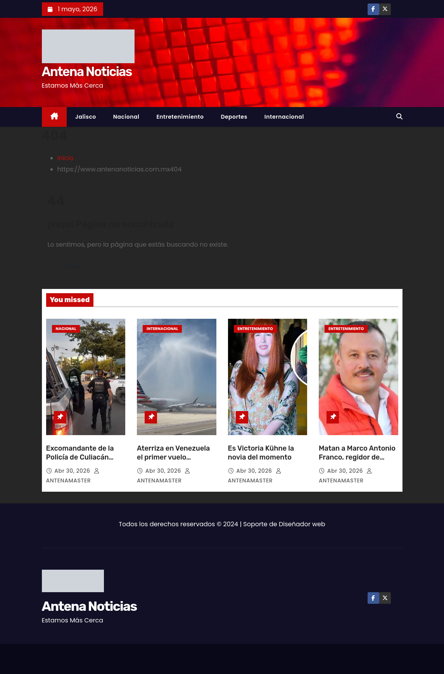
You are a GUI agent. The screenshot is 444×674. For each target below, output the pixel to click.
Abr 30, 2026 (73, 471)
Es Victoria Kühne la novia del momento (261, 453)
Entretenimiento (180, 117)
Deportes (234, 117)
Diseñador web (302, 524)
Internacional (284, 117)
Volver (72, 267)
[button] (399, 116)
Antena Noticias (87, 71)
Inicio (65, 158)
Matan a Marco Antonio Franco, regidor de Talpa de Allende (357, 457)
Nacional (126, 117)
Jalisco (85, 117)
